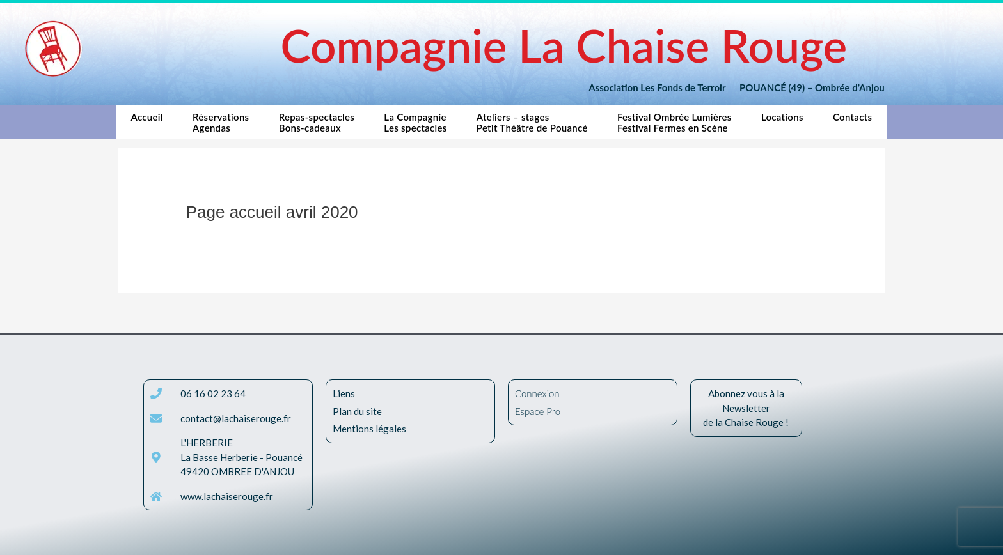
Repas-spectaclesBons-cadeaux (316, 122)
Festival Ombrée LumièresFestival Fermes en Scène (674, 122)
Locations (782, 117)
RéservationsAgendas (221, 122)
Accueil (147, 122)
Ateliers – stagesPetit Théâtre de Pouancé (532, 122)
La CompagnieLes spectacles (415, 122)
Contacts (852, 117)
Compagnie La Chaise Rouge (563, 45)
